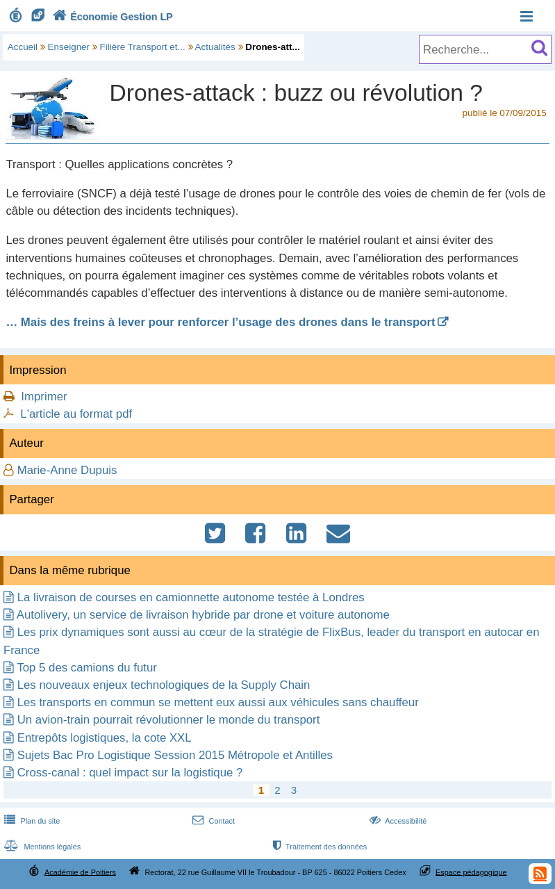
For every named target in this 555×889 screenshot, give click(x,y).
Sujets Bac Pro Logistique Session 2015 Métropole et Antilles (175, 755)
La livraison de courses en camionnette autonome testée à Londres (191, 597)
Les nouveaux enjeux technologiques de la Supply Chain (163, 685)
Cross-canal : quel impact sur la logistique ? (130, 772)
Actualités (215, 47)
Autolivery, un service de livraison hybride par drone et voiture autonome (203, 614)
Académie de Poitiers (80, 871)
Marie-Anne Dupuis (67, 470)
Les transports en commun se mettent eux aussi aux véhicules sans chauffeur (218, 702)
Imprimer (44, 396)
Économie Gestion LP (111, 16)
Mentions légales (41, 846)
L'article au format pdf (76, 414)
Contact (212, 821)
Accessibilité (397, 821)
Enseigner (69, 47)
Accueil (23, 47)
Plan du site (30, 821)
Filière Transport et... (142, 47)
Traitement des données (318, 846)
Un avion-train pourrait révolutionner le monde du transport (168, 719)
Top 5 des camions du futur (87, 667)
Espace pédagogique (471, 871)
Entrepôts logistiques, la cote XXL (104, 737)
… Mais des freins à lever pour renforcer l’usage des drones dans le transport (220, 322)
